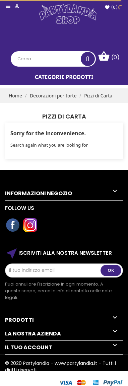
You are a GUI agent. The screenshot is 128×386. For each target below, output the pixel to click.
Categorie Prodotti (64, 77)
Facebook (13, 225)
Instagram (30, 225)
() (111, 7)
